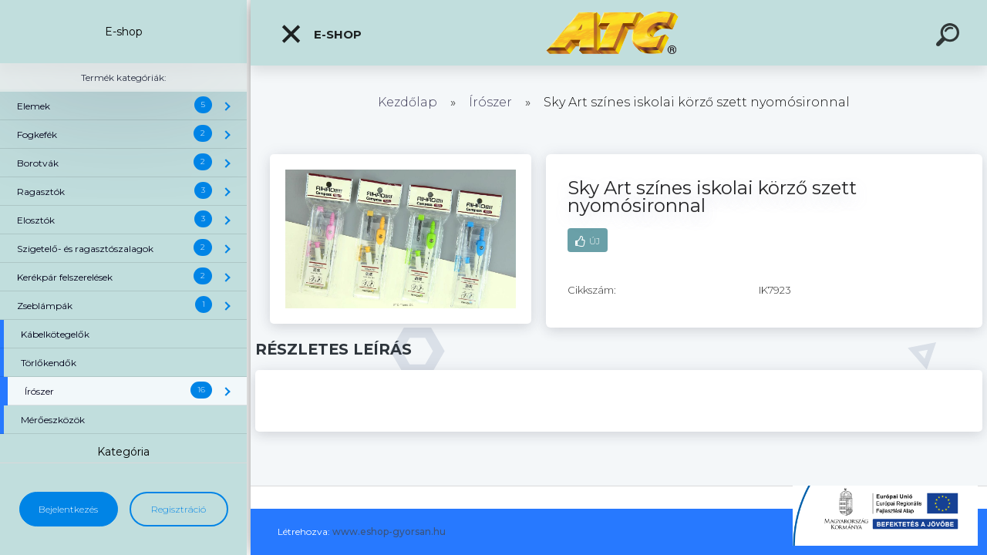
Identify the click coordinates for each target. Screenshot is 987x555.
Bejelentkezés (68, 509)
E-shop (321, 34)
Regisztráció (178, 509)
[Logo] (619, 32)
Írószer (490, 102)
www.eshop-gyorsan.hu (389, 531)
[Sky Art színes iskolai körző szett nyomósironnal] (400, 159)
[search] (950, 37)
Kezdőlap (407, 102)
